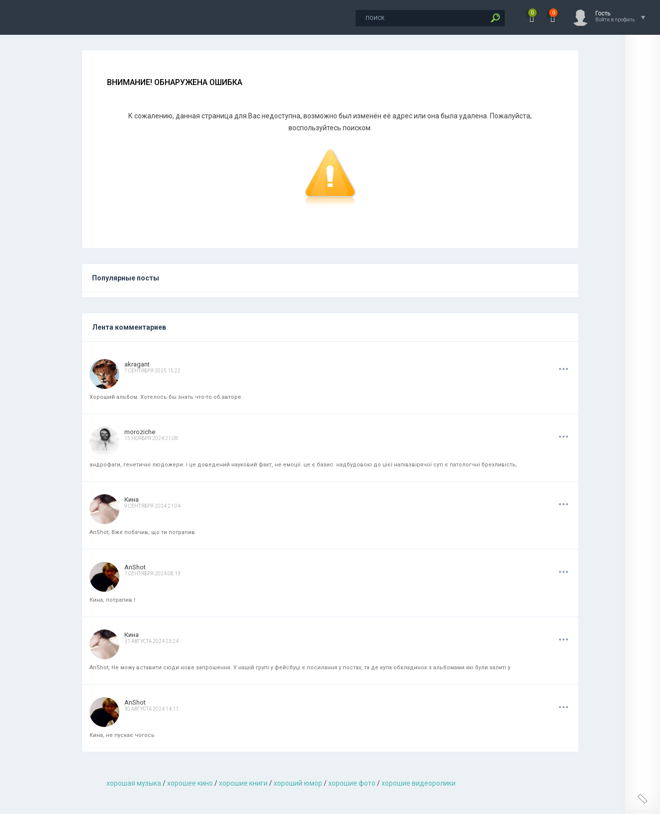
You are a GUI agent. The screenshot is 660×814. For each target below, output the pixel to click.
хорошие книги (243, 783)
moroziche (139, 432)
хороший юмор (298, 783)
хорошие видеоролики (418, 783)
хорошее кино (190, 783)
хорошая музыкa (133, 783)
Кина (131, 499)
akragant (137, 364)
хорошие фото (352, 783)
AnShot (135, 567)
